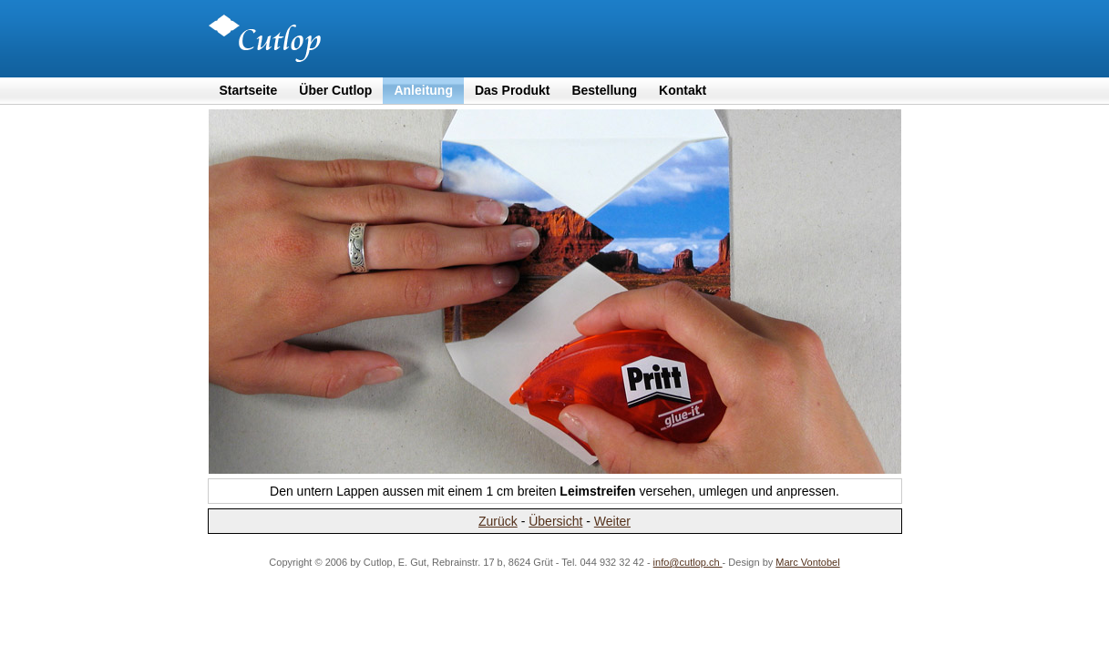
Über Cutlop (335, 90)
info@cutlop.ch (688, 562)
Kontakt (682, 90)
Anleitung (423, 90)
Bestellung (604, 90)
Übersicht (555, 521)
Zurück (498, 521)
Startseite (249, 90)
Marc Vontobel (807, 562)
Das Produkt (512, 90)
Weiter (612, 521)
